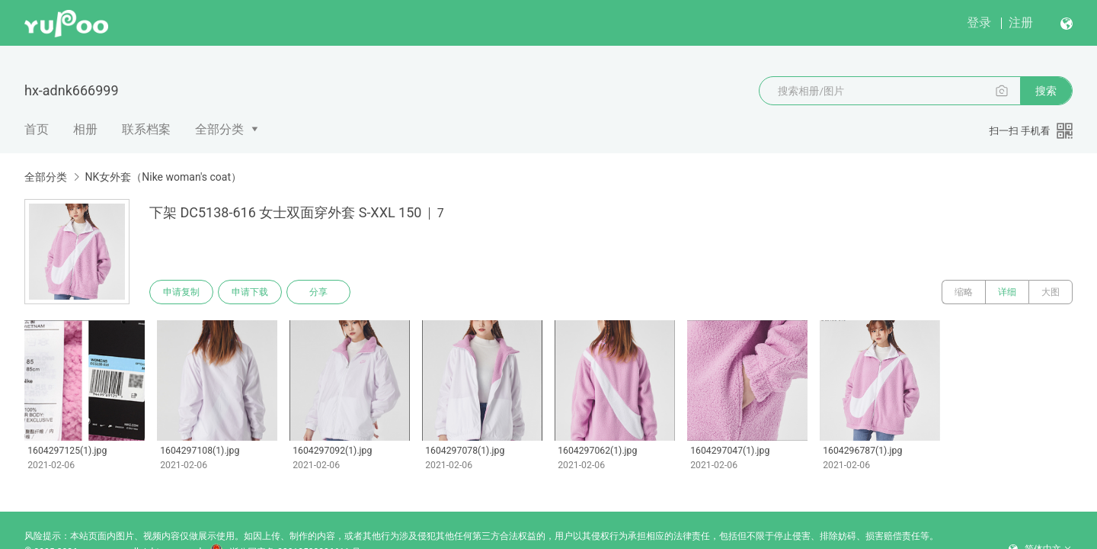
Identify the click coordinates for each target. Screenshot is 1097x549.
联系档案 (146, 129)
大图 (1050, 292)
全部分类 (219, 129)
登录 (979, 22)
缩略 (964, 292)
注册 (1021, 22)
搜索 (1046, 91)
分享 (318, 292)
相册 (85, 129)
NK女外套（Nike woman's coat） (163, 177)
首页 (36, 129)
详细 (1007, 292)
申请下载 (250, 292)
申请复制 (181, 292)
